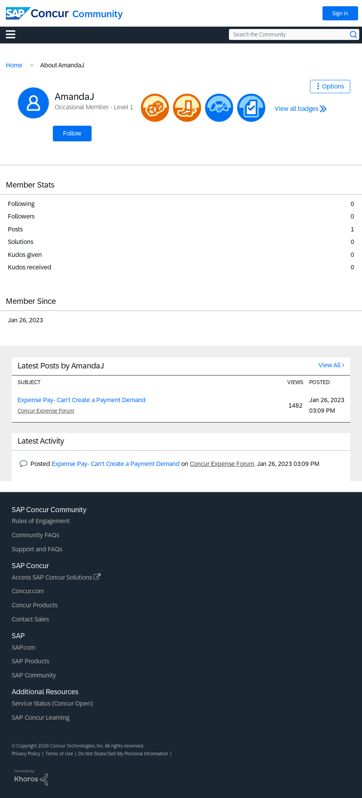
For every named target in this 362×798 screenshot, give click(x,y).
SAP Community (34, 675)
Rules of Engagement (41, 521)
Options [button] (333, 86)
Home (14, 65)
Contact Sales (30, 619)
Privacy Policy (26, 753)
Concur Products (35, 605)
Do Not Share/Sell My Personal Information (123, 753)
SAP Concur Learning (40, 717)
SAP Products (30, 661)
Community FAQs (35, 535)
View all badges (296, 108)
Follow (72, 133)
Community (97, 14)
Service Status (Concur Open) (52, 703)
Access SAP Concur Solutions (56, 577)
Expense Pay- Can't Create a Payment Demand (82, 400)
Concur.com (28, 591)
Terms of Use (59, 753)
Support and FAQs (37, 549)
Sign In (340, 13)
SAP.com (23, 647)
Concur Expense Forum (46, 411)
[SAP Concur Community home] (37, 13)
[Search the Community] (294, 34)
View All (329, 365)
